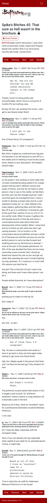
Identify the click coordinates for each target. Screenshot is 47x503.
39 (43, 68)
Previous (15, 60)
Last (31, 60)
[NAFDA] (5, 43)
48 (39, 451)
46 (40, 374)
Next (24, 60)
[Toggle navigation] (41, 3)
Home (5, 3)
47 (34, 422)
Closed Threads (10, 38)
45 (43, 329)
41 (41, 146)
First (6, 60)
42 (4, 174)
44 (41, 308)
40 (4, 121)
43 (38, 287)
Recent (39, 60)
